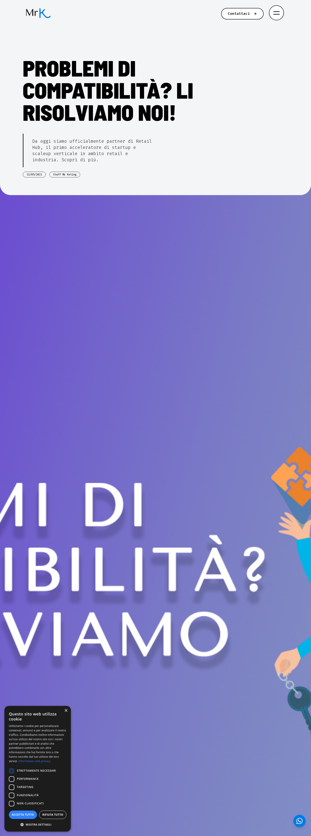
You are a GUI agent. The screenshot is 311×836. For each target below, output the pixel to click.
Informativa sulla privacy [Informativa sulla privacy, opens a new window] (34, 761)
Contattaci (242, 13)
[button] (37, 824)
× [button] (66, 710)
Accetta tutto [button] (23, 815)
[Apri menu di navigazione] (276, 13)
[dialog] (37, 769)
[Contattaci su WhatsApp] (299, 821)
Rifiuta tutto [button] (52, 815)
